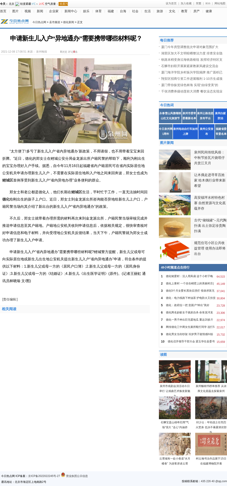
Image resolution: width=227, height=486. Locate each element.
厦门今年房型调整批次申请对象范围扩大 (189, 47)
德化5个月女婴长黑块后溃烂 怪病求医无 (193, 290)
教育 (184, 11)
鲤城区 (7, 180)
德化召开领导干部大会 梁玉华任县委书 (193, 341)
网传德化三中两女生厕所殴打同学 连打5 (193, 327)
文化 (172, 11)
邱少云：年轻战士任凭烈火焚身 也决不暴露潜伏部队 (211, 427)
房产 (196, 11)
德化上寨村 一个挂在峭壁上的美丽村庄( (193, 283)
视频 (28, 11)
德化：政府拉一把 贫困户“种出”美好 (193, 305)
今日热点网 (39, 22)
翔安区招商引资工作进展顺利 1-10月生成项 (191, 78)
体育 (98, 11)
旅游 (160, 11)
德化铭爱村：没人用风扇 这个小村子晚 (193, 276)
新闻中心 (70, 11)
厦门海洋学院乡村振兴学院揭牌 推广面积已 (191, 72)
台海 (123, 11)
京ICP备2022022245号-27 (44, 476)
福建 (111, 11)
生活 (147, 11)
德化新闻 (68, 22)
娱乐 (86, 11)
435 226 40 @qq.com (214, 481)
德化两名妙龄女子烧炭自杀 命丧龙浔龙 (193, 312)
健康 (209, 11)
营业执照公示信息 (74, 476)
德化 (6, 199)
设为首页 (171, 3)
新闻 (40, 11)
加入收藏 (186, 3)
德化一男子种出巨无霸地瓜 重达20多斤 (193, 319)
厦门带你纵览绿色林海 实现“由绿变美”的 (189, 85)
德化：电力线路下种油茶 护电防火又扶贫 (193, 298)
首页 (3, 11)
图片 (15, 11)
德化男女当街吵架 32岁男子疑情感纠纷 (193, 334)
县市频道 (54, 22)
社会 (135, 11)
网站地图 (220, 3)
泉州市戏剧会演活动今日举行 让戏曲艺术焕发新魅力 (174, 391)
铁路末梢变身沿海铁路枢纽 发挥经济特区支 (191, 59)
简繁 (198, 3)
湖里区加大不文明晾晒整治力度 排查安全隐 (191, 53)
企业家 (54, 11)
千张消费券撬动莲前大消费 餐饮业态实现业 (191, 91)
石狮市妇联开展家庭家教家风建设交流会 (189, 66)
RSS (207, 3)
